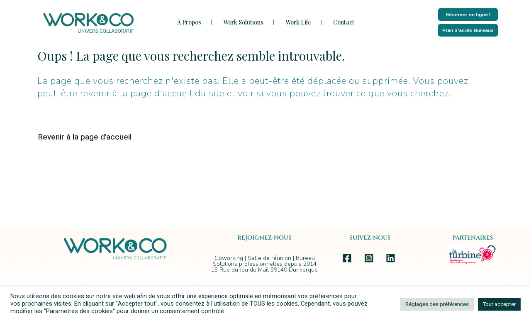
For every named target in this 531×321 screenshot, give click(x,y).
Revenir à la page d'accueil (85, 137)
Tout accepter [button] (499, 304)
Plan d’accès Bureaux (468, 30)
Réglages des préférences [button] (437, 304)
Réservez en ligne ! (468, 14)
